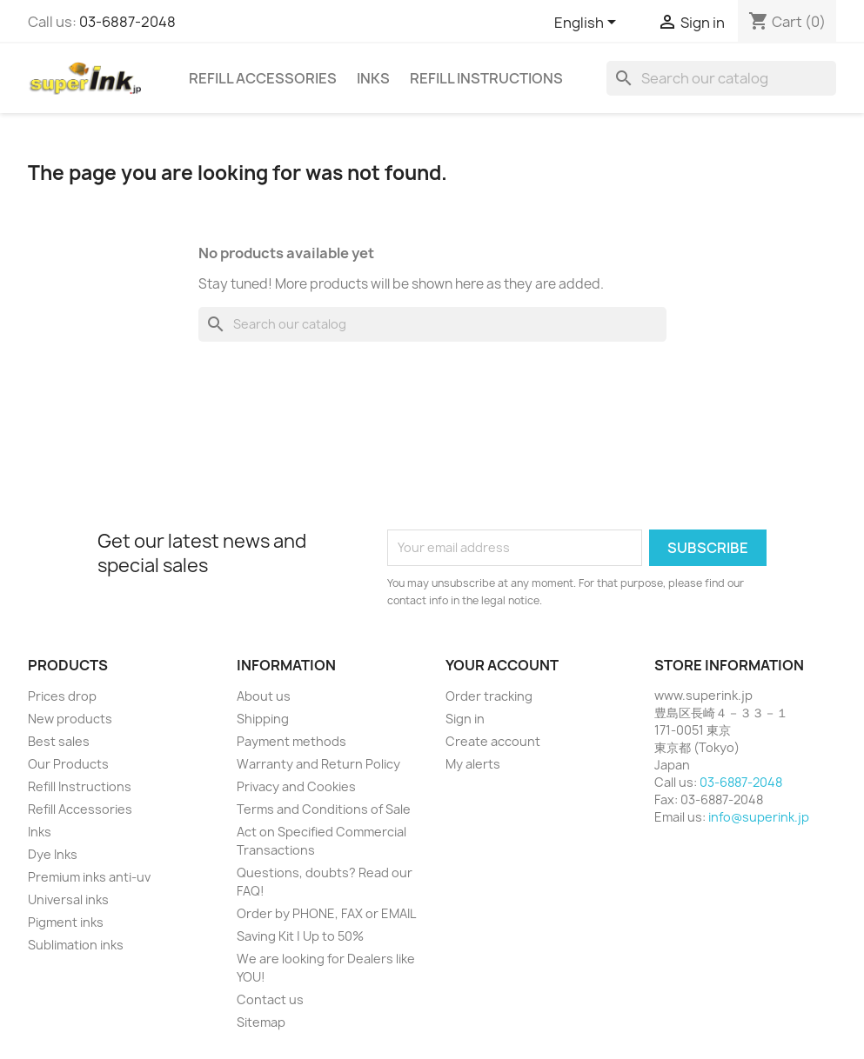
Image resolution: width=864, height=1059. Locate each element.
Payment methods (291, 741)
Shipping (263, 718)
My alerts (472, 764)
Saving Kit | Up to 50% (300, 936)
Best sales (59, 741)
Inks (373, 78)
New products (70, 718)
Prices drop (62, 696)
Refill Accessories (263, 78)
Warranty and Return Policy (318, 764)
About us (264, 696)
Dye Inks (52, 854)
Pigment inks (66, 922)
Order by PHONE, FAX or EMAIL (326, 913)
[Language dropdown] (588, 23)
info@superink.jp (758, 817)
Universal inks (68, 899)
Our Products (68, 764)
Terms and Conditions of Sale (324, 809)
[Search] (721, 78)
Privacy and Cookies (296, 786)
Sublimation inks (76, 944)
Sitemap (261, 1022)
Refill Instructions (486, 78)
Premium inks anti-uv (89, 877)
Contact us (270, 999)
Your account (502, 665)
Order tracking (488, 696)
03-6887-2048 (127, 21)
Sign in (465, 718)
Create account (492, 741)
